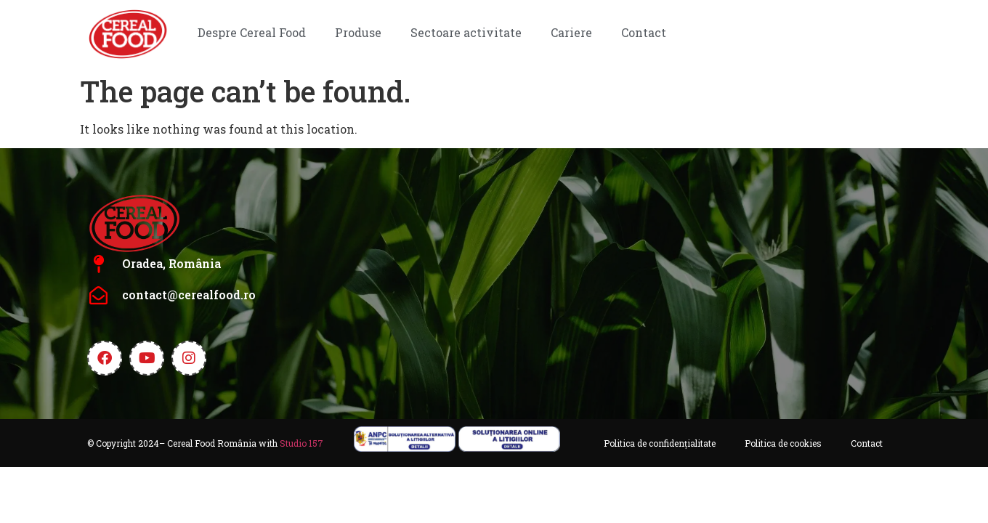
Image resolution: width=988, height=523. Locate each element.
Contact (643, 32)
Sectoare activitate (466, 32)
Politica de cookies (783, 443)
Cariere (571, 32)
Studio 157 (301, 443)
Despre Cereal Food (252, 32)
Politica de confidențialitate (660, 443)
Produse (358, 32)
